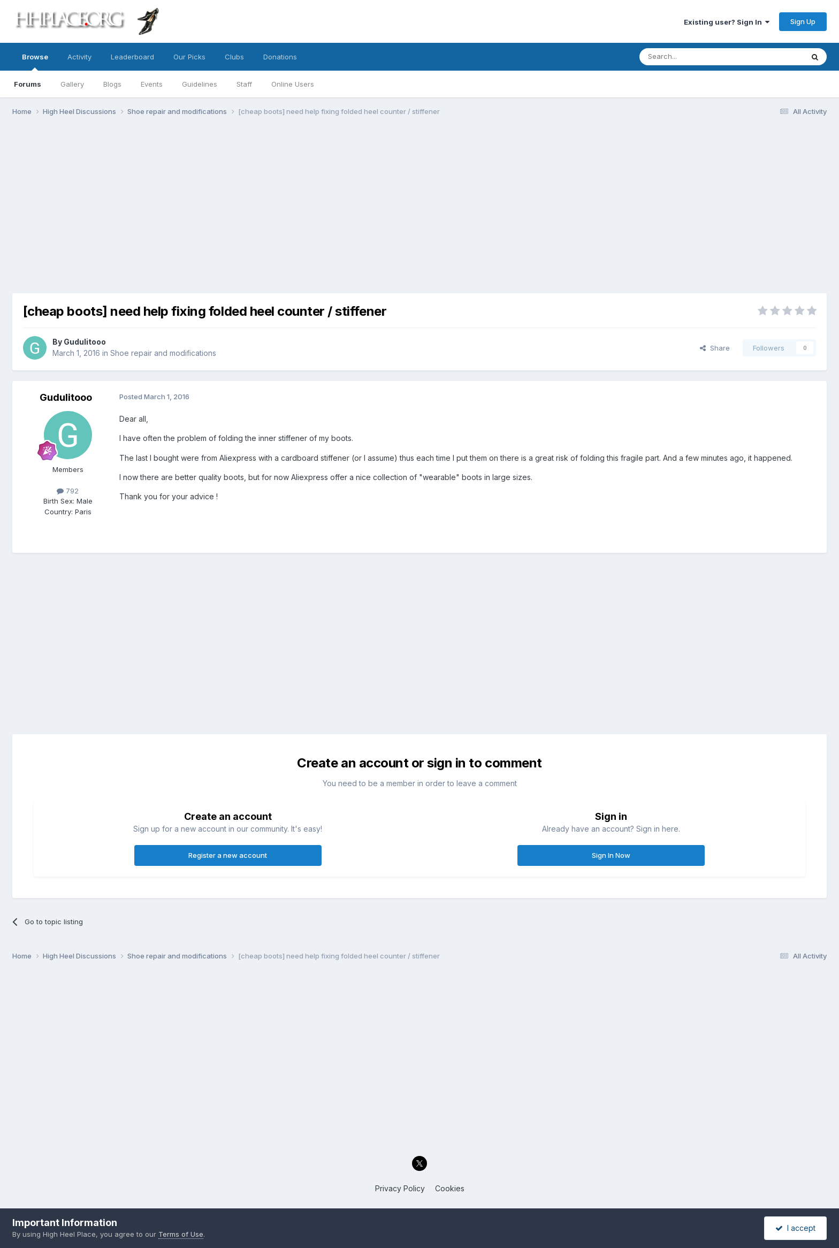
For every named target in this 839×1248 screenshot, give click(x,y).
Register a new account (227, 855)
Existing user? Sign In (726, 22)
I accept (795, 1227)
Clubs (234, 56)
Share (715, 348)
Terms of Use (180, 1234)
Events (152, 84)
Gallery (72, 84)
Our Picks (189, 56)
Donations (280, 56)
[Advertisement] (419, 208)
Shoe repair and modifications (163, 352)
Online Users (292, 84)
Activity (79, 56)
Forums (27, 84)
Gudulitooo (85, 341)
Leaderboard (132, 56)
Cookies (449, 1188)
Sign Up (802, 21)
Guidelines (199, 84)
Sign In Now (611, 855)
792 (68, 490)
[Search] (694, 56)
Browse (35, 61)
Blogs (112, 84)
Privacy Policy (400, 1188)
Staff (244, 84)
